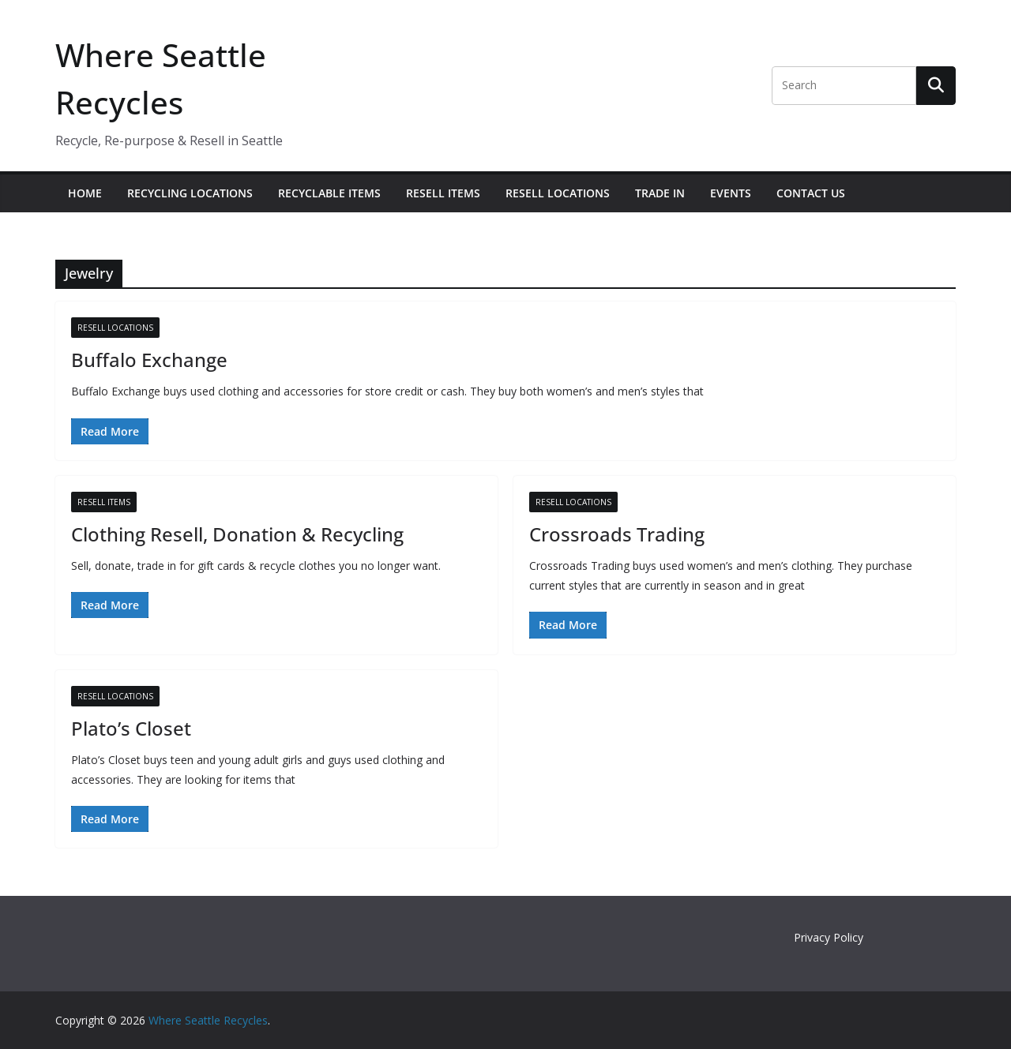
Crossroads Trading (617, 534)
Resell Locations (558, 192)
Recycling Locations (190, 192)
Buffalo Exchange (149, 360)
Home (85, 192)
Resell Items (443, 192)
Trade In (660, 192)
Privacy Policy (828, 937)
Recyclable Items (329, 192)
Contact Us (810, 192)
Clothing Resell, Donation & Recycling (237, 534)
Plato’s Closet (131, 728)
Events (730, 192)
